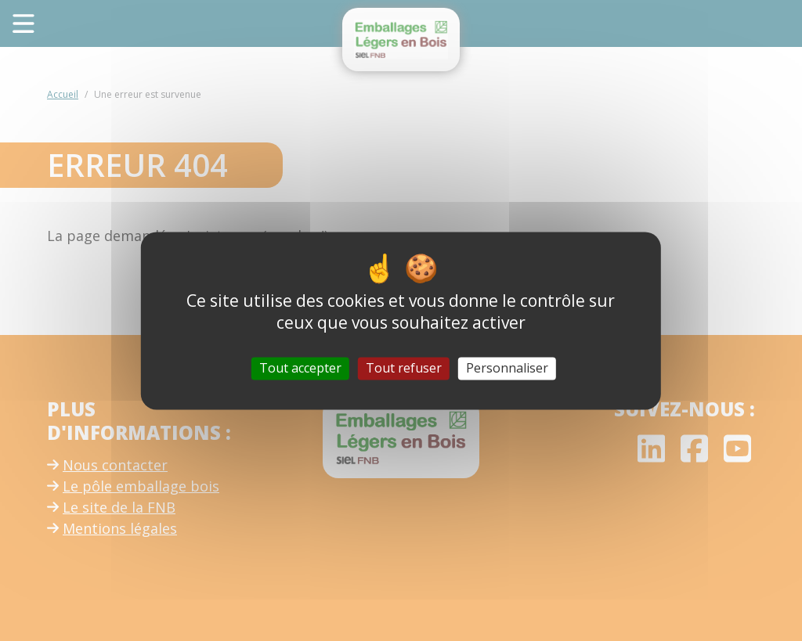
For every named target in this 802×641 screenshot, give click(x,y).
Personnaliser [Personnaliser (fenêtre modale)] (507, 367)
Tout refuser (404, 367)
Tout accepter (300, 367)
